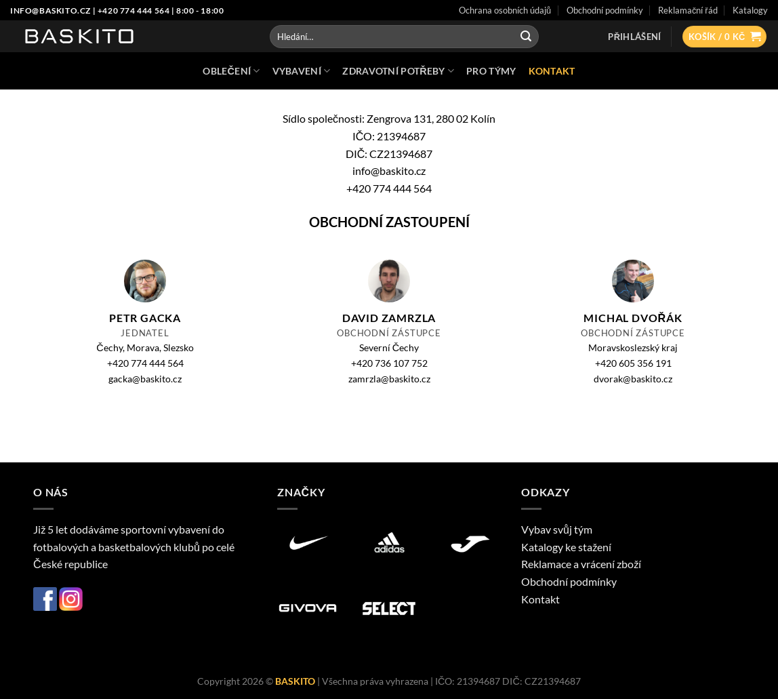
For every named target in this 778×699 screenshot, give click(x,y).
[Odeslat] (525, 36)
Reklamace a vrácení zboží (581, 563)
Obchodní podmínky (569, 581)
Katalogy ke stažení (566, 546)
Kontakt (540, 599)
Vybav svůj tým (556, 529)
